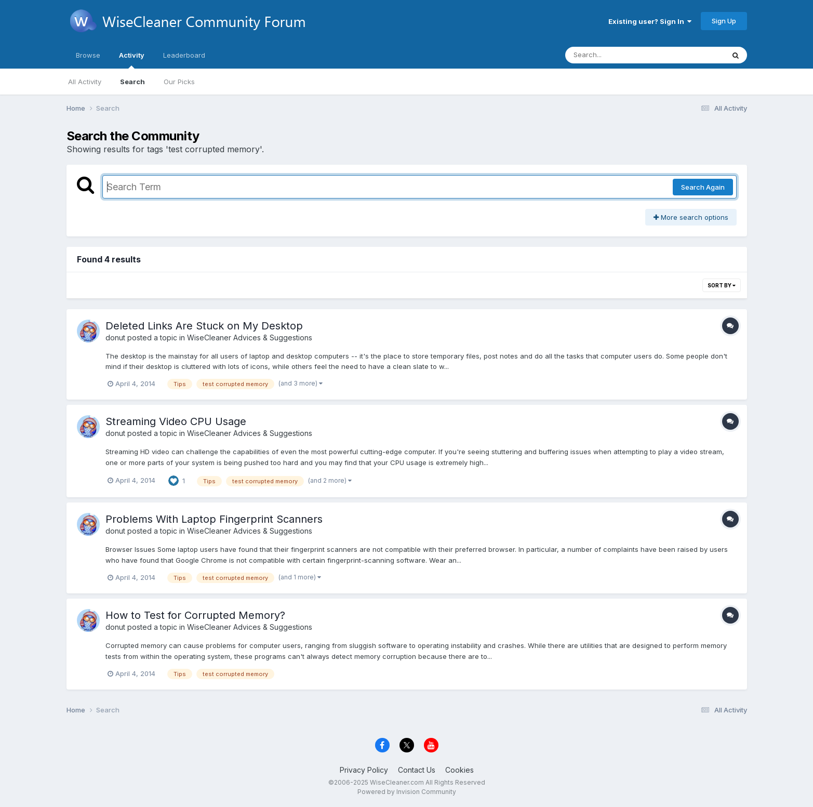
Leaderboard (184, 55)
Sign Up (724, 21)
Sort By (722, 285)
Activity (131, 60)
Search (132, 81)
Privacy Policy (364, 769)
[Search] (616, 55)
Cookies (459, 769)
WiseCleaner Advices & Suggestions (249, 337)
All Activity (84, 81)
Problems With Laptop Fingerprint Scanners (214, 519)
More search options (691, 217)
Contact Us (416, 769)
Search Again (703, 187)
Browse (88, 55)
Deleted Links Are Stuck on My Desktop (204, 326)
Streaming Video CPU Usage (175, 421)
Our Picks (179, 81)
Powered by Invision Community (406, 792)
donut (115, 337)
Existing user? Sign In (649, 21)
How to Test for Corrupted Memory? (195, 615)
